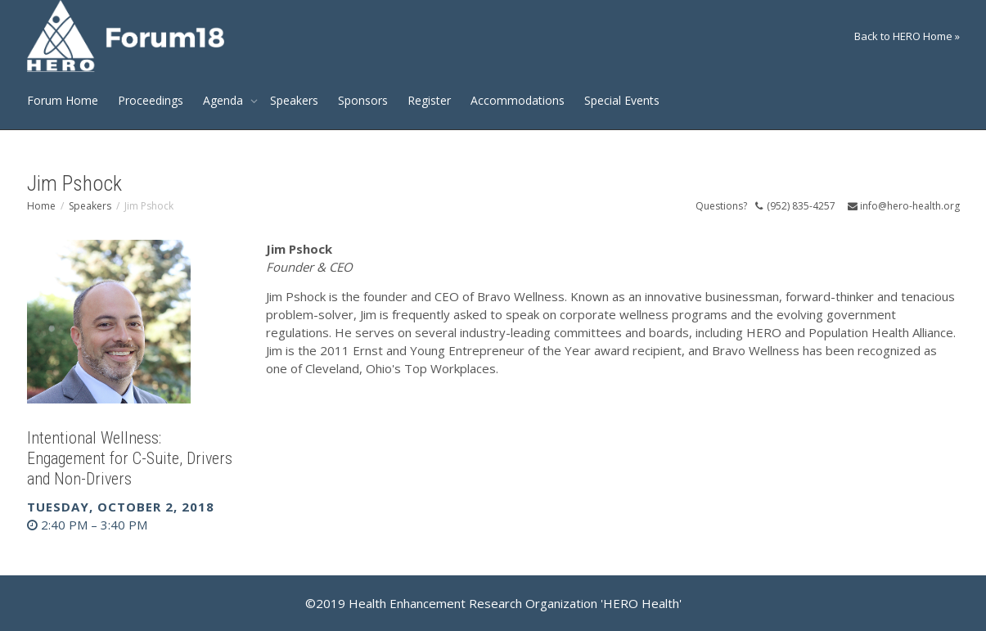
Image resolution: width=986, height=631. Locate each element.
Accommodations (517, 100)
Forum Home (62, 100)
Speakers (294, 100)
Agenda (224, 100)
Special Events (622, 100)
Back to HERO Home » (907, 36)
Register (429, 100)
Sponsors (363, 100)
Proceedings (150, 100)
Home (41, 206)
